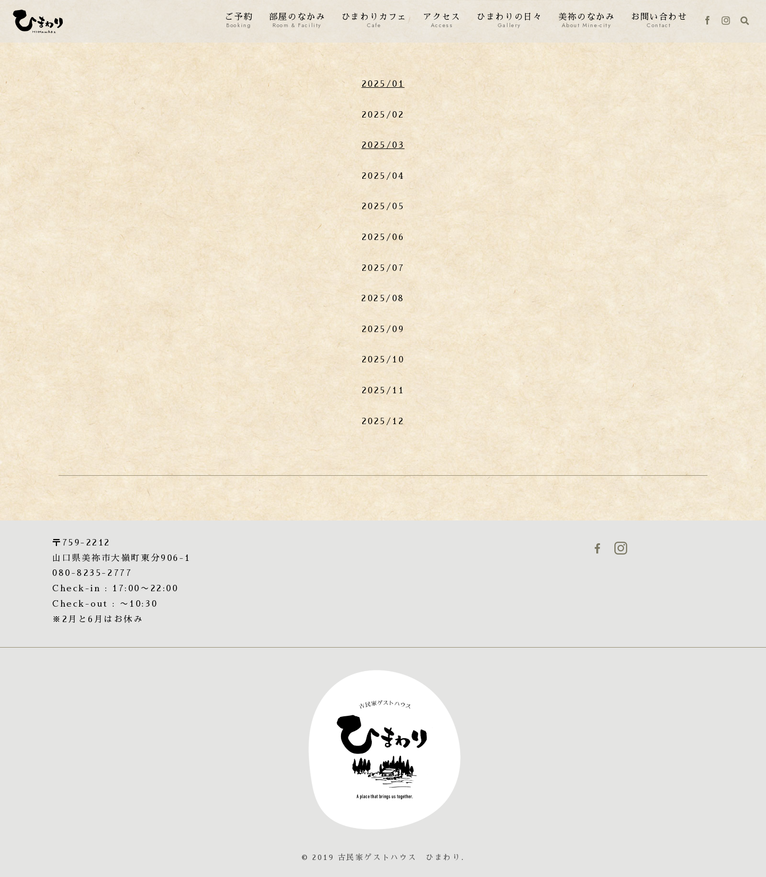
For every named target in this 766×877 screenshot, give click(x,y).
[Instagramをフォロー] (725, 21)
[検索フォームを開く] (744, 20)
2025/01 (383, 84)
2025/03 (383, 145)
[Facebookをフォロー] (707, 21)
